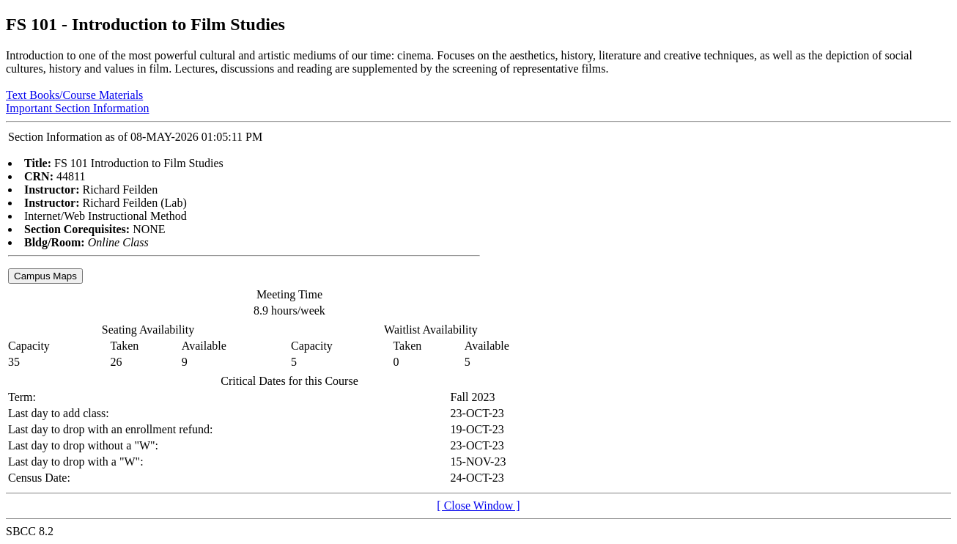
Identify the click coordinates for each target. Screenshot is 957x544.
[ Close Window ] (478, 505)
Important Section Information (77, 108)
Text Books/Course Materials (74, 95)
